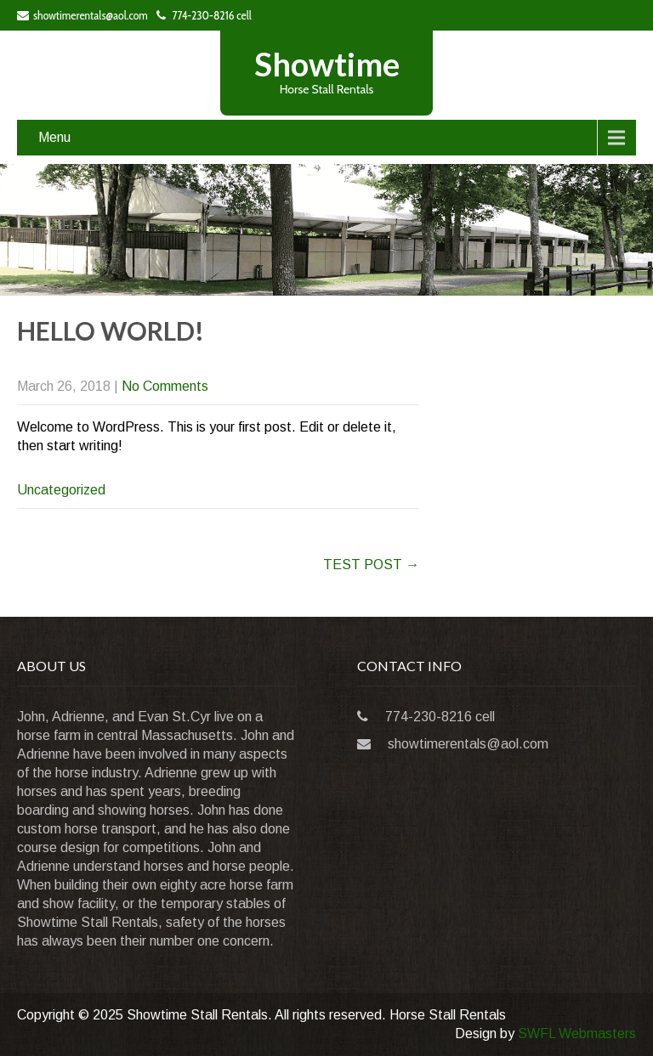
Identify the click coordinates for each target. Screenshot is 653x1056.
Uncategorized (61, 490)
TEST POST (371, 564)
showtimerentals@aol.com (82, 15)
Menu (54, 137)
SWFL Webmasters (577, 1033)
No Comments (165, 386)
